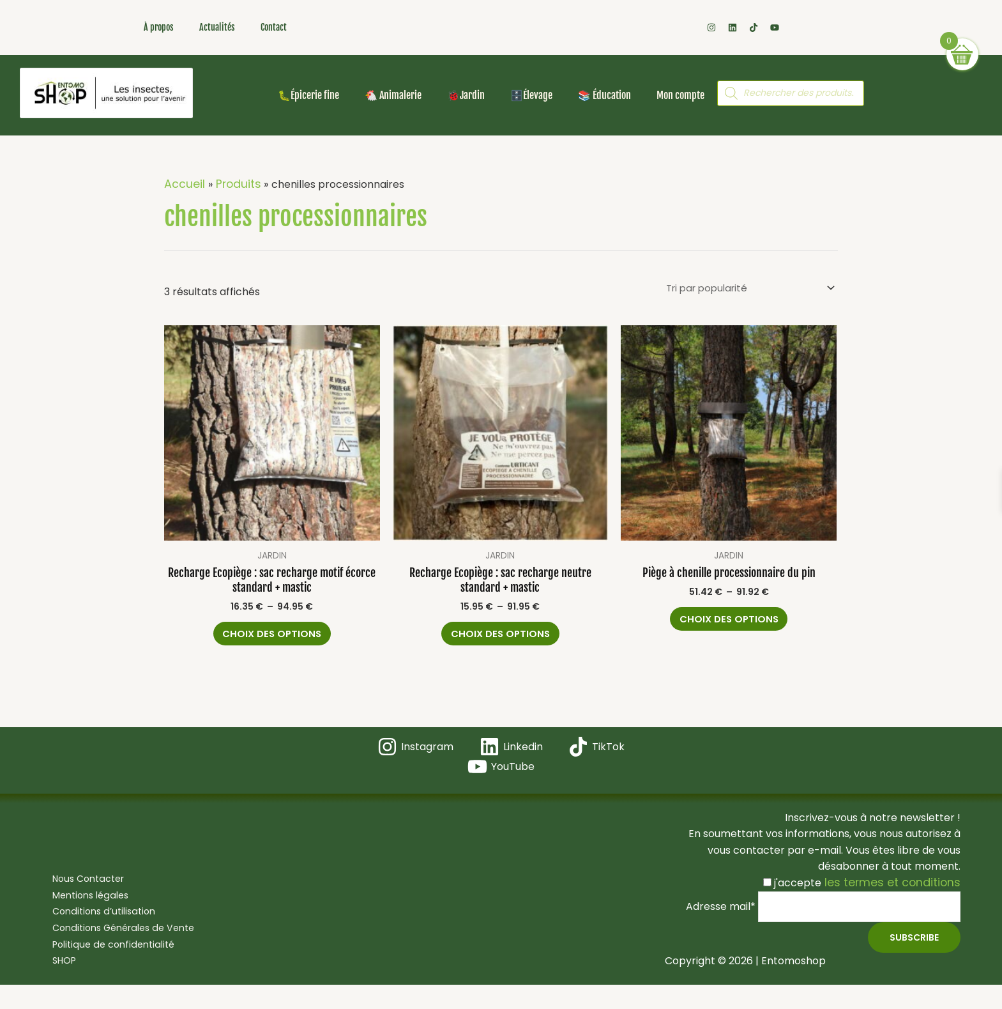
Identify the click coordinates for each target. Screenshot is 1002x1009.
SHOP (55, 971)
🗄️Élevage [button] (531, 95)
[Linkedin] (511, 756)
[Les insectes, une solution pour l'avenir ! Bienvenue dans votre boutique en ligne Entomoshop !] (106, 93)
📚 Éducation (604, 95)
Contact (274, 27)
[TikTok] (595, 756)
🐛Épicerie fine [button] (308, 95)
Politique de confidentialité (108, 955)
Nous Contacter (81, 889)
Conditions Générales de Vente (120, 938)
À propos (159, 27)
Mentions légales (84, 905)
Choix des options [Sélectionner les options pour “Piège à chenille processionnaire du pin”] (729, 623)
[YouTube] (501, 775)
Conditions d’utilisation (97, 922)
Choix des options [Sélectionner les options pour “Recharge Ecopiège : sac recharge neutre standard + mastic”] (500, 635)
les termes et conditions (898, 891)
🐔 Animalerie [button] (393, 95)
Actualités (217, 27)
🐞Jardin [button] (466, 95)
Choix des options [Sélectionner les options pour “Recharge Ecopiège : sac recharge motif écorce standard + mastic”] (271, 635)
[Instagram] (416, 756)
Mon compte (680, 95)
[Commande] (743, 287)
